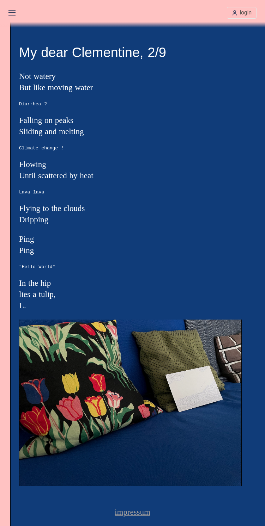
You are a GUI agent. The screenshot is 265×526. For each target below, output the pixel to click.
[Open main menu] (12, 13)
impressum (132, 512)
